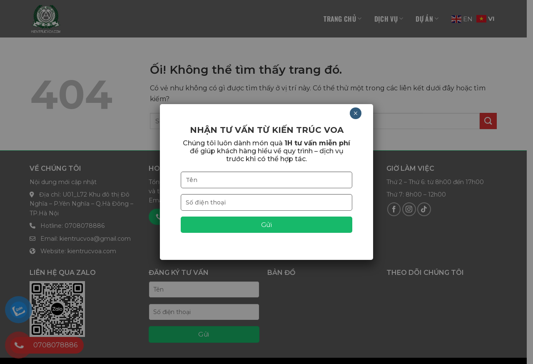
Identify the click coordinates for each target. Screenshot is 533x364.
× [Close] (355, 113)
